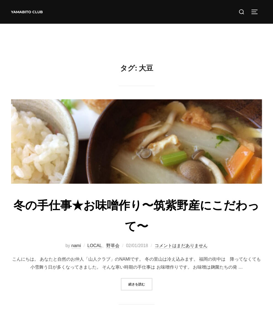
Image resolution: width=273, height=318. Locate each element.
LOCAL (95, 245)
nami (76, 245)
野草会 (113, 245)
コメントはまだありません (181, 245)
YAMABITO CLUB (27, 12)
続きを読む (140, 283)
